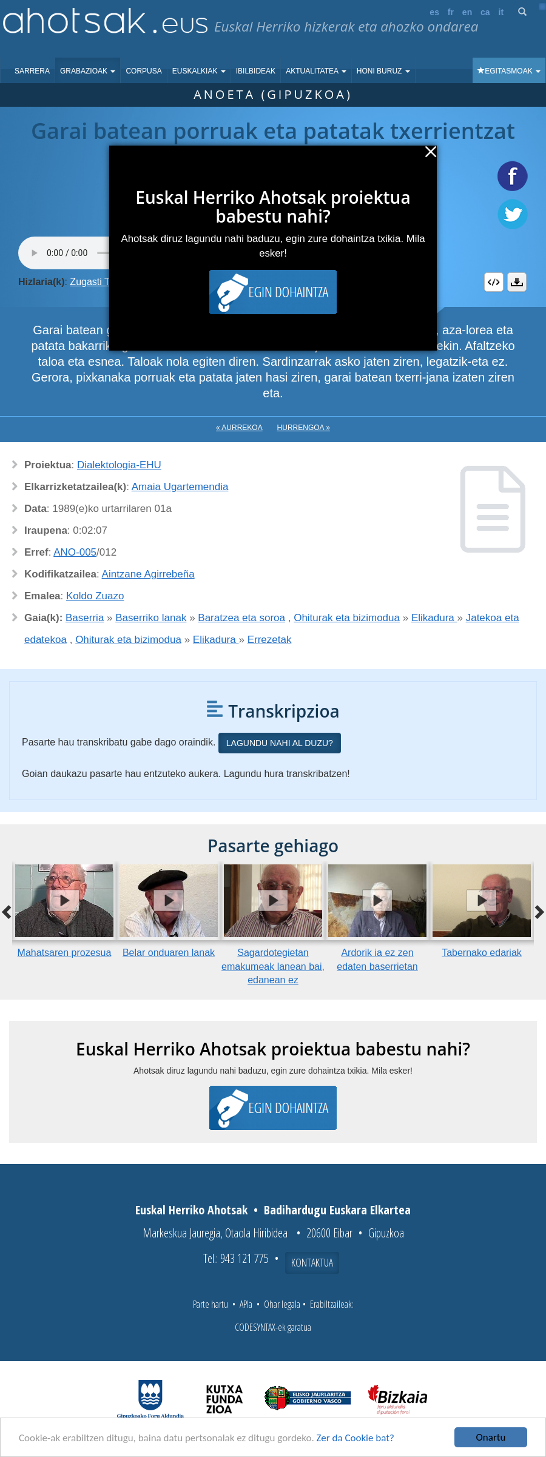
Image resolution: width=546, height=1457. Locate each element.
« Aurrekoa (239, 427)
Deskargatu (517, 282)
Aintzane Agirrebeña (148, 574)
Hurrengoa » (303, 427)
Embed (494, 282)
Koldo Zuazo (95, 596)
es (434, 12)
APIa (246, 1304)
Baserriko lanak (150, 618)
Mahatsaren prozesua (65, 952)
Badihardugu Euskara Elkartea (337, 1210)
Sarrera (32, 71)
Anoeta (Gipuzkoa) (273, 94)
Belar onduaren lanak (169, 952)
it (501, 12)
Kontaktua (312, 1262)
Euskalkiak (199, 71)
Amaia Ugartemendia (180, 487)
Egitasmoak (509, 71)
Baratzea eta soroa (241, 618)
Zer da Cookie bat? (355, 1438)
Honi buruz (383, 71)
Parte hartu (210, 1304)
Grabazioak (87, 71)
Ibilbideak (255, 71)
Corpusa (143, 71)
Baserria (85, 618)
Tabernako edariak (482, 952)
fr (451, 12)
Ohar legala (282, 1304)
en (467, 12)
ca (485, 12)
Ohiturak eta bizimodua (347, 618)
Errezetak (270, 639)
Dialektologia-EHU (119, 465)
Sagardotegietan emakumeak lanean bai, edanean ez (273, 966)
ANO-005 (74, 552)
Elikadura (434, 618)
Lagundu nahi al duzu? (279, 743)
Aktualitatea (316, 71)
